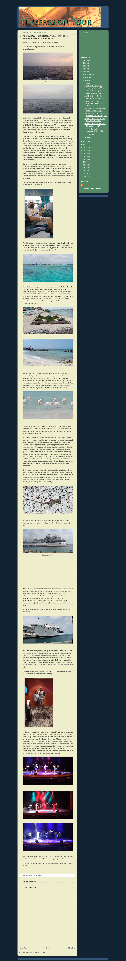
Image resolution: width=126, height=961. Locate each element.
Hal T (85, 185)
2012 (85, 168)
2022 (85, 72)
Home (48, 948)
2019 (85, 147)
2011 (85, 171)
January (88, 138)
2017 (85, 153)
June (87, 77)
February (88, 135)
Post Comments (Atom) (37, 952)
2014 (85, 162)
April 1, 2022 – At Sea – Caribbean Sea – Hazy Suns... (93, 103)
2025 (85, 63)
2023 (85, 69)
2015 (85, 159)
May (86, 80)
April (86, 83)
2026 (85, 60)
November (89, 74)
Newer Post (23, 948)
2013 (85, 165)
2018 (85, 150)
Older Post (71, 948)
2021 (85, 141)
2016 (85, 156)
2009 (85, 177)
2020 (85, 144)
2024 (85, 66)
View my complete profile (91, 188)
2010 (85, 174)
